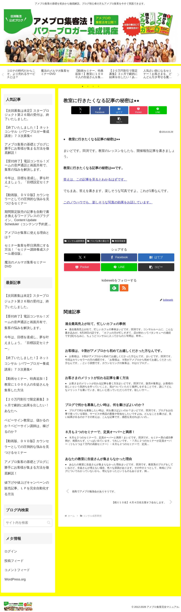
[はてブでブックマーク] (110, 110)
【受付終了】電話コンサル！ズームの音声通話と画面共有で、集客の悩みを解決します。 (26, 322)
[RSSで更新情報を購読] (123, 278)
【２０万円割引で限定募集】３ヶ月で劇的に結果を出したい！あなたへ (26, 405)
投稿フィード (14, 561)
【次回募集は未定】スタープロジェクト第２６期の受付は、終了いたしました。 (26, 301)
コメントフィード (17, 570)
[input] (28, 523)
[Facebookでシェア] (91, 110)
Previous (2, 75)
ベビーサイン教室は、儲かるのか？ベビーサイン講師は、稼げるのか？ (26, 426)
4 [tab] (98, 86)
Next (178, 75)
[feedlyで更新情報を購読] (115, 278)
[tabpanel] (22, 74)
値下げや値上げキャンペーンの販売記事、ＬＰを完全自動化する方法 (26, 488)
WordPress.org (15, 579)
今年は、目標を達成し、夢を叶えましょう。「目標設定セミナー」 (26, 342)
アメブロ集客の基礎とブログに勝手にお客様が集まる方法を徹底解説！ (26, 467)
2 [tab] (88, 86)
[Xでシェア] (72, 110)
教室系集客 (118, 231)
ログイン (10, 551)
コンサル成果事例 (74, 231)
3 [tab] (93, 86)
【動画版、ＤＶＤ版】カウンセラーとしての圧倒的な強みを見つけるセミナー (26, 446)
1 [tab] (82, 86)
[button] (166, 110)
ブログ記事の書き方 (98, 231)
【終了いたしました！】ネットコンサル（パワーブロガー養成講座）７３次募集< (26, 363)
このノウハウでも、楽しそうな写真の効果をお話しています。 (108, 192)
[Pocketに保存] (128, 110)
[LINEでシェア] (147, 110)
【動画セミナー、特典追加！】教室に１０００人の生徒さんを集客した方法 (26, 384)
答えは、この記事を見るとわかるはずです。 (95, 169)
